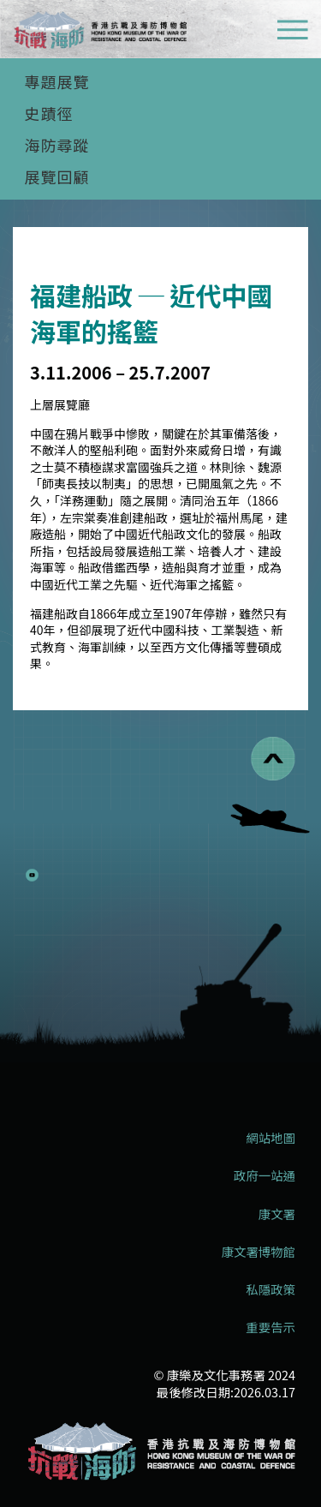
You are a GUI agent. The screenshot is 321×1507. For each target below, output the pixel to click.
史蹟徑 (49, 113)
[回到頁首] (273, 758)
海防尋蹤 (57, 145)
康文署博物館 (258, 1251)
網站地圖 (270, 1137)
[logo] (100, 31)
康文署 (277, 1214)
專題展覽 (57, 81)
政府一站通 (264, 1175)
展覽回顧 (57, 176)
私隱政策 (270, 1289)
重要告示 (270, 1327)
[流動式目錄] (292, 32)
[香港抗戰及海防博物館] (160, 1451)
